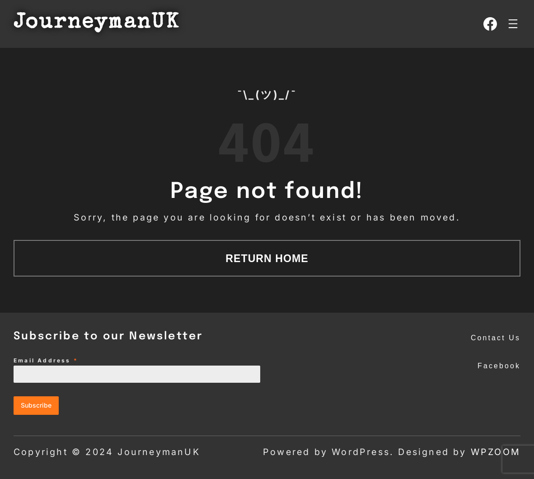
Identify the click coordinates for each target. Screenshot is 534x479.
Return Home (266, 258)
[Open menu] (513, 23)
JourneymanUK (96, 23)
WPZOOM (495, 451)
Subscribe (36, 405)
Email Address (46, 360)
